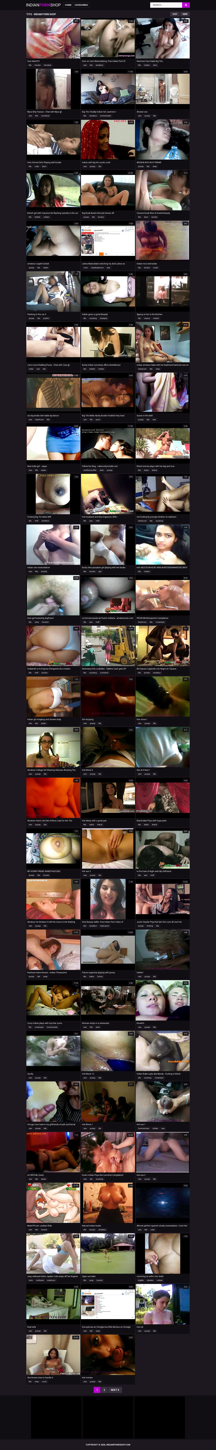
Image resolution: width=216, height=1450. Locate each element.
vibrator (150, 1280)
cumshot (45, 116)
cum (86, 268)
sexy (155, 166)
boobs (37, 65)
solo (31, 1280)
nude (155, 268)
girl (100, 571)
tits (30, 65)
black (154, 470)
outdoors (51, 1280)
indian (147, 65)
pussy (147, 116)
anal (98, 1027)
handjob (47, 65)
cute (37, 166)
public (46, 318)
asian (45, 268)
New (185, 14)
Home (68, 5)
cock (44, 1382)
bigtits (141, 1280)
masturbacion (97, 268)
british (37, 217)
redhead (40, 1280)
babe (146, 470)
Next (115, 1390)
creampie (160, 622)
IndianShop (43, 5)
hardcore (142, 369)
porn (98, 420)
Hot (175, 14)
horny (99, 976)
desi (155, 65)
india (31, 369)
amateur (99, 65)
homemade (105, 116)
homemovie (143, 1128)
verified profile (90, 470)
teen (44, 166)
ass (108, 268)
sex (85, 65)
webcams (104, 926)
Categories (81, 5)
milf (36, 521)
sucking (93, 318)
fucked (45, 622)
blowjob (103, 318)
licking (150, 926)
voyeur (147, 318)
